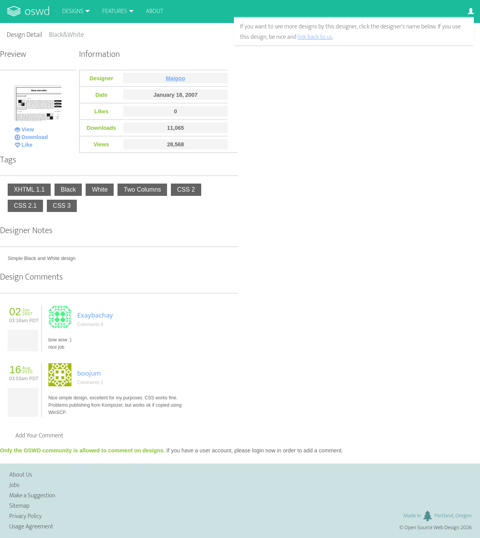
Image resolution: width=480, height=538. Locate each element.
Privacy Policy (25, 516)
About (154, 11)
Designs (73, 11)
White (100, 189)
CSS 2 (186, 189)
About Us (20, 475)
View (28, 129)
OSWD (37, 11)
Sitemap (19, 506)
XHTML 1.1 (29, 189)
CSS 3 (62, 205)
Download (35, 137)
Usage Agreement (31, 526)
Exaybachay (95, 315)
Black (68, 189)
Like (27, 145)
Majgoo (175, 78)
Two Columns (142, 189)
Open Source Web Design (431, 527)
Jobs (14, 485)
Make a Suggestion (32, 495)
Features (114, 11)
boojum (89, 373)
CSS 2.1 (25, 205)
